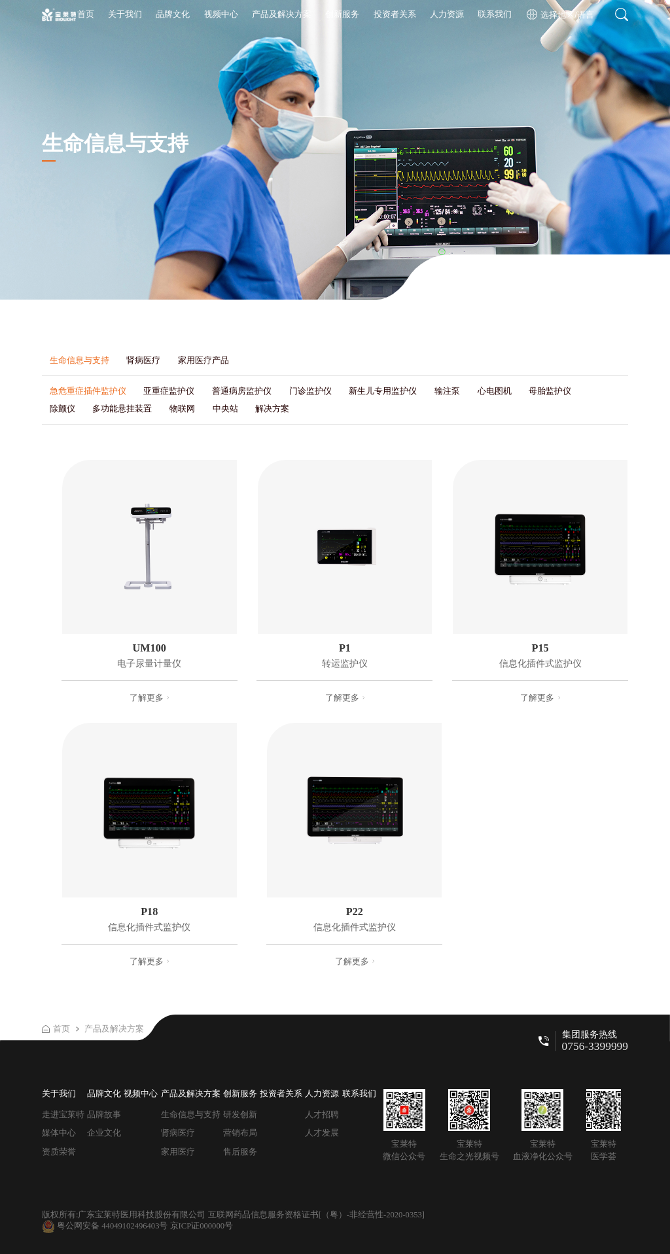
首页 (85, 14)
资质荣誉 (59, 1152)
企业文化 (104, 1133)
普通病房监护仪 (242, 391)
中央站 (225, 408)
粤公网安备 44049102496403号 (105, 1225)
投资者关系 (395, 14)
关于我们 (125, 14)
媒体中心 (59, 1133)
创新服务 (342, 14)
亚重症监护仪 (168, 391)
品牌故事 (104, 1114)
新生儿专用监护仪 (383, 391)
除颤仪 (62, 408)
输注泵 (447, 391)
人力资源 (447, 14)
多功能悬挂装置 (122, 408)
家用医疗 (178, 1152)
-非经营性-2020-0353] (386, 1214)
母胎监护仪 (550, 391)
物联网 (182, 408)
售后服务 (240, 1152)
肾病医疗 (143, 360)
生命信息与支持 (79, 360)
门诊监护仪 (310, 391)
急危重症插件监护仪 (88, 391)
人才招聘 (322, 1114)
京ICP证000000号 (201, 1225)
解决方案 (272, 408)
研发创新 (240, 1114)
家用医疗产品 (203, 360)
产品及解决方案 (281, 14)
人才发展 (322, 1133)
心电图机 (495, 391)
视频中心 (221, 14)
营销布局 (240, 1133)
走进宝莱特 (63, 1114)
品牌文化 (173, 14)
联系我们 (495, 14)
